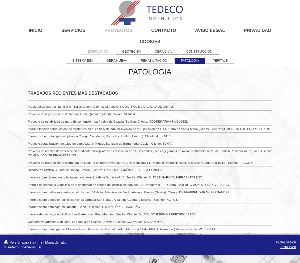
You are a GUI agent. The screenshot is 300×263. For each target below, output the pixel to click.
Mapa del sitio (55, 242)
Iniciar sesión (286, 242)
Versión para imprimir (23, 242)
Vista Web (288, 247)
